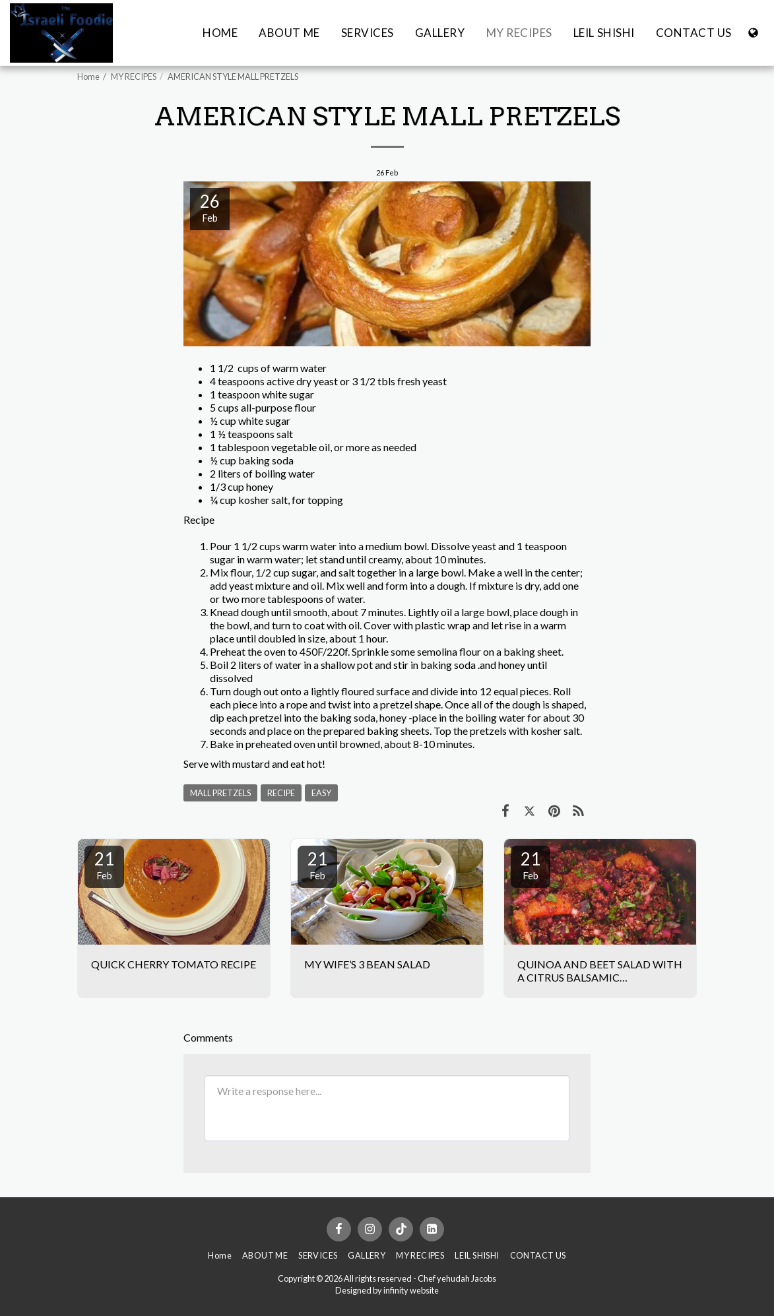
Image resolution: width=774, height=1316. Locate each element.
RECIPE (281, 793)
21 (104, 864)
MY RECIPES (133, 76)
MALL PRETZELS (220, 793)
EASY (321, 793)
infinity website (411, 1290)
